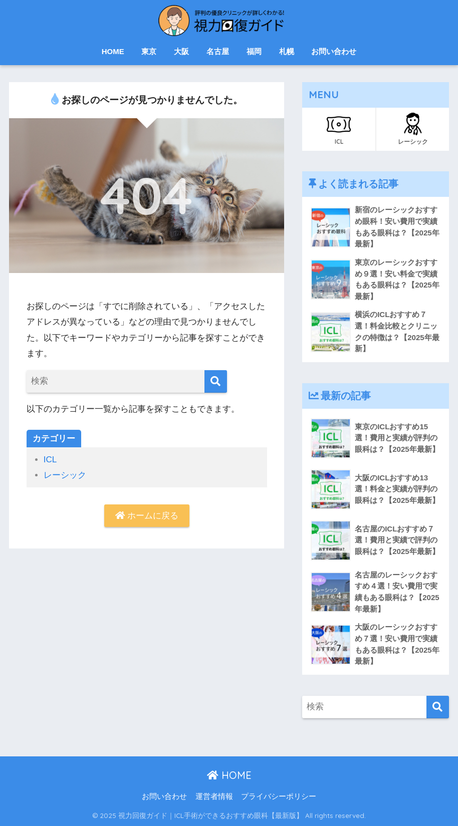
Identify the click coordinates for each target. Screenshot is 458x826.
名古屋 (217, 51)
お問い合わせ (333, 51)
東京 (148, 51)
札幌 (286, 51)
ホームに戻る (146, 515)
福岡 (254, 51)
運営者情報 (214, 796)
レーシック (65, 475)
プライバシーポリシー (278, 796)
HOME (113, 51)
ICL (50, 459)
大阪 (181, 51)
